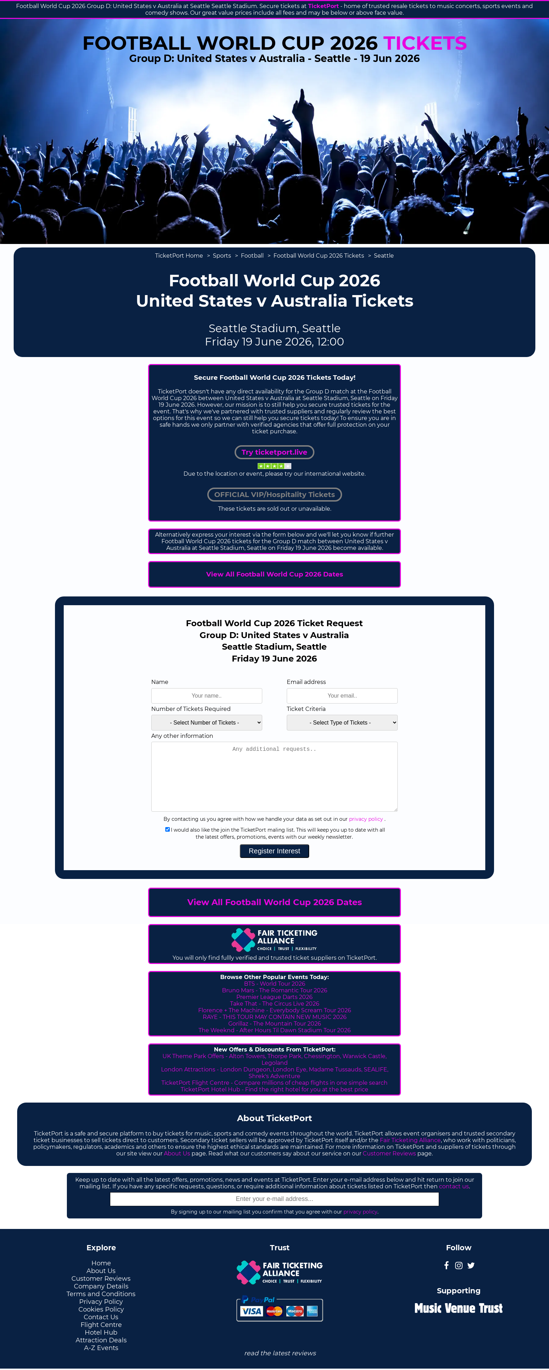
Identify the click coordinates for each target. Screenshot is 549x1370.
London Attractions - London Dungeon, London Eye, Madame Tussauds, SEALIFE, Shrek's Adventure (274, 1072)
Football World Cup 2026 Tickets (318, 255)
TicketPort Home (179, 255)
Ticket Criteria (306, 709)
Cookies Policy (101, 1309)
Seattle (384, 255)
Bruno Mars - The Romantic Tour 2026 (274, 990)
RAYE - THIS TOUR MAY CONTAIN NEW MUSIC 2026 (275, 1017)
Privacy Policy (101, 1302)
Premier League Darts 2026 (274, 997)
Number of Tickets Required (191, 709)
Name (159, 682)
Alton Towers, (247, 1056)
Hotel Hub (101, 1332)
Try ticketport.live (274, 452)
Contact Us (101, 1317)
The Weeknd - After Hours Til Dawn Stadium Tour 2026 (275, 1030)
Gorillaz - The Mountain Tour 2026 (274, 1023)
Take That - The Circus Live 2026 (274, 1003)
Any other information (182, 736)
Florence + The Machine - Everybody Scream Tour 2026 (274, 1010)
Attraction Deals (101, 1340)
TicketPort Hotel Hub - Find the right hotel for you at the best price (274, 1089)
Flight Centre (101, 1325)
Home (101, 1263)
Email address (306, 682)
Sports (222, 255)
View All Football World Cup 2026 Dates (274, 574)
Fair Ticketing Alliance (410, 1140)
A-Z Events (101, 1348)
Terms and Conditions (101, 1294)
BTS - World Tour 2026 (274, 983)
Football (252, 255)
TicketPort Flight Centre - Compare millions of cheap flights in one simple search (274, 1082)
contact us (454, 1186)
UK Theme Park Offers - (195, 1056)
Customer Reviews (389, 1153)
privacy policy (366, 819)
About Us (177, 1153)
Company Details (101, 1286)
